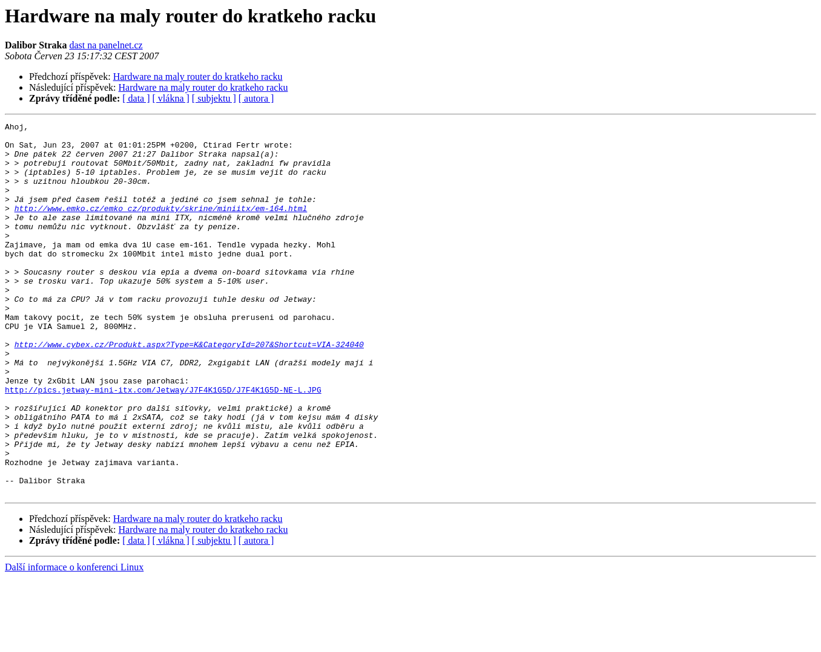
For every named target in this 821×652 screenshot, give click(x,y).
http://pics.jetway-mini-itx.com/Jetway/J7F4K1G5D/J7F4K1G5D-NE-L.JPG (163, 443)
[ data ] (136, 98)
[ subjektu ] (214, 98)
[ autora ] (256, 98)
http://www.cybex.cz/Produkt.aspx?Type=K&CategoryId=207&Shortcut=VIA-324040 (189, 389)
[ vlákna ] (171, 98)
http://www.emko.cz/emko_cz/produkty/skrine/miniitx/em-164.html (161, 226)
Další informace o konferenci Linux (74, 641)
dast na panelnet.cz (105, 45)
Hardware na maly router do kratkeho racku (198, 76)
